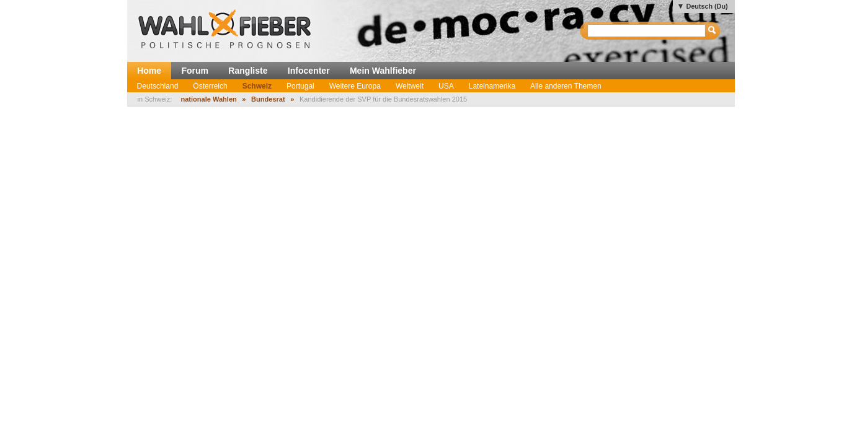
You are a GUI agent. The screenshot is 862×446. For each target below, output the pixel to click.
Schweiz (257, 86)
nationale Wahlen (208, 99)
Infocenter (309, 71)
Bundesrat (268, 99)
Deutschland (158, 86)
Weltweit (410, 86)
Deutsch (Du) (706, 6)
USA (446, 86)
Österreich (210, 86)
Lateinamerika (492, 86)
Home (149, 71)
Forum (194, 71)
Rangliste (247, 71)
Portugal (300, 86)
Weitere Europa (355, 86)
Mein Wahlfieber (383, 71)
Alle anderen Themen (566, 86)
